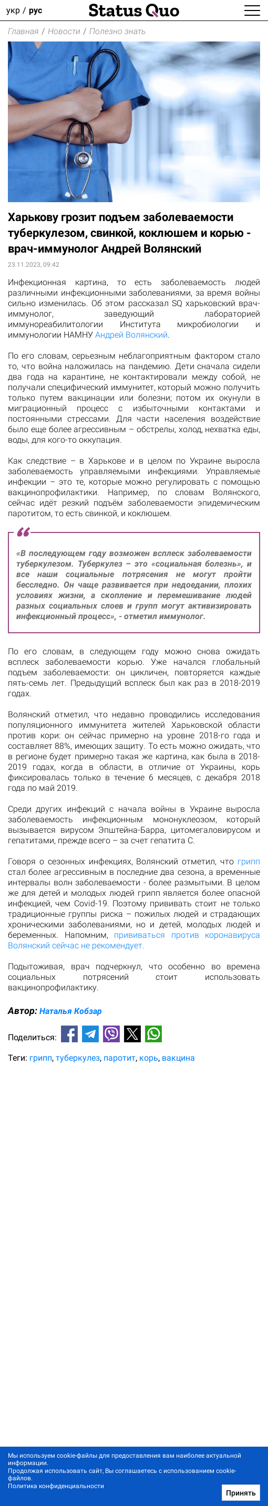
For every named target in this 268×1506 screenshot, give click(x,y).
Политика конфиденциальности (56, 1486)
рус (35, 10)
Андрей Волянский (131, 335)
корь (148, 1058)
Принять (241, 1493)
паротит (120, 1058)
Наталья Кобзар (70, 1011)
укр (13, 10)
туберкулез (78, 1058)
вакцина (178, 1058)
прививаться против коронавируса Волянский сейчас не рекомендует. (134, 940)
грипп (249, 861)
